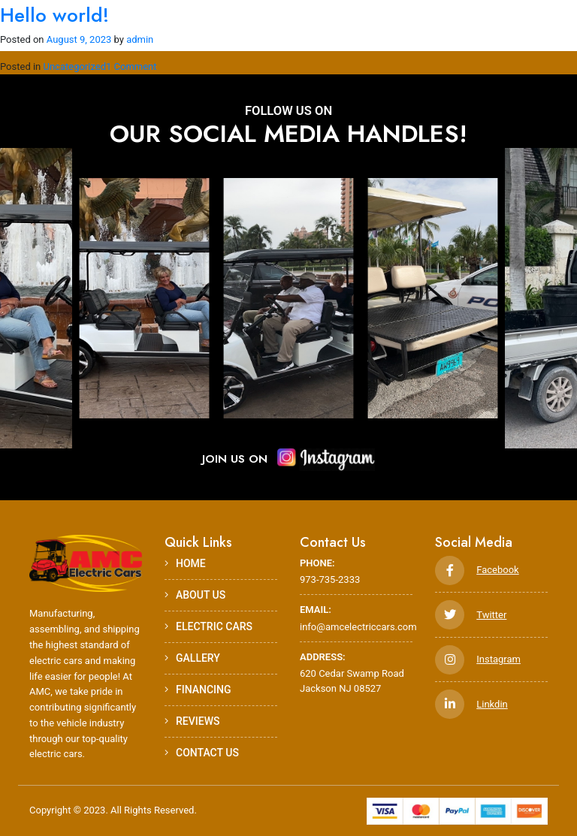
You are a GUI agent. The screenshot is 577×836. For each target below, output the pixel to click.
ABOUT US (195, 595)
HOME (185, 563)
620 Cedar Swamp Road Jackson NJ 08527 (356, 672)
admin (139, 39)
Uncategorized (75, 66)
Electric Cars (208, 626)
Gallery (192, 658)
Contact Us (202, 753)
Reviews (192, 721)
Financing (198, 690)
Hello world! (54, 15)
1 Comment (131, 66)
